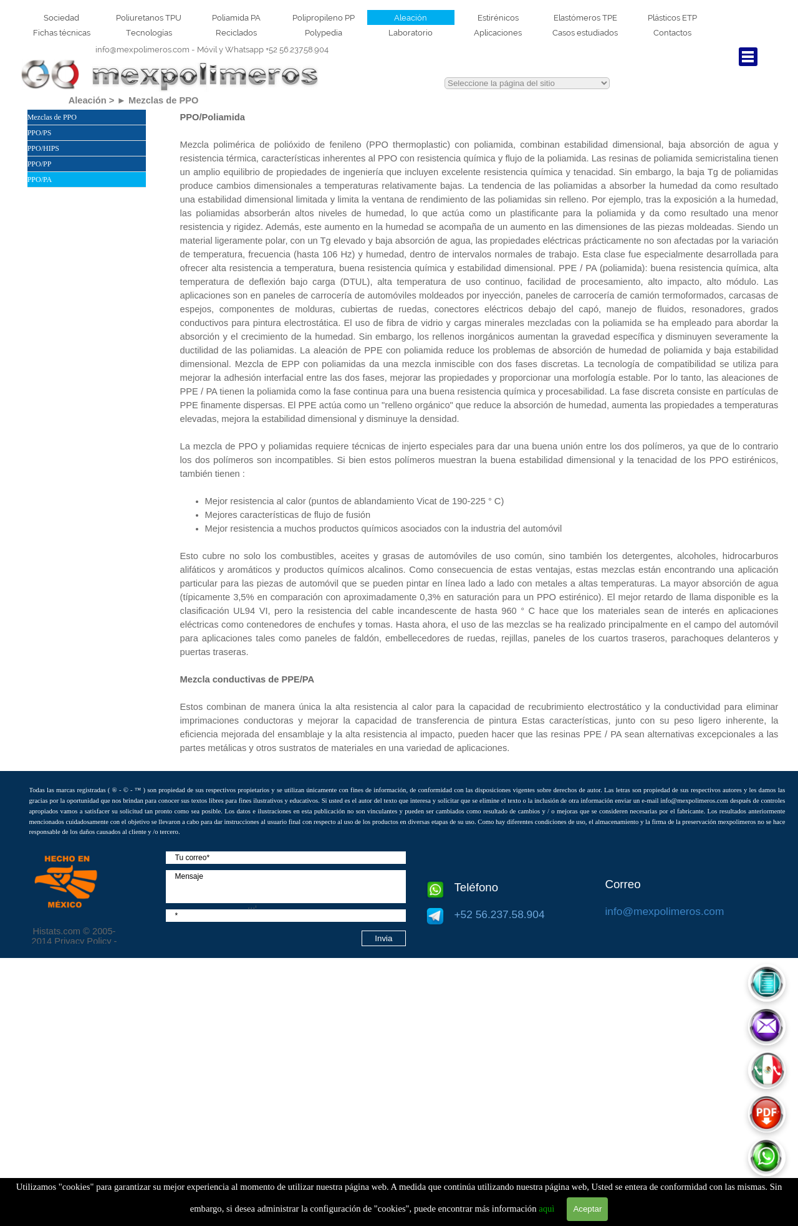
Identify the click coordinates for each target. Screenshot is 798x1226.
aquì (546, 1209)
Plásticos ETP (672, 17)
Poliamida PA (236, 17)
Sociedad (61, 17)
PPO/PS (39, 132)
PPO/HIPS (43, 148)
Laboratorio (410, 32)
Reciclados (236, 32)
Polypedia (323, 32)
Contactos (672, 32)
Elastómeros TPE (585, 17)
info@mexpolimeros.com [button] (142, 49)
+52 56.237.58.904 (263, 49)
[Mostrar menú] (748, 56)
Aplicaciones (498, 32)
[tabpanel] (212, 49)
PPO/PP (39, 164)
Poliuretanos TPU (148, 17)
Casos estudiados (585, 32)
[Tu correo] (286, 857)
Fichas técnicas (61, 32)
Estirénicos (498, 17)
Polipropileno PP (323, 17)
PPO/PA (39, 179)
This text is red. (527, 83)
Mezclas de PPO (52, 117)
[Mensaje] (286, 886)
